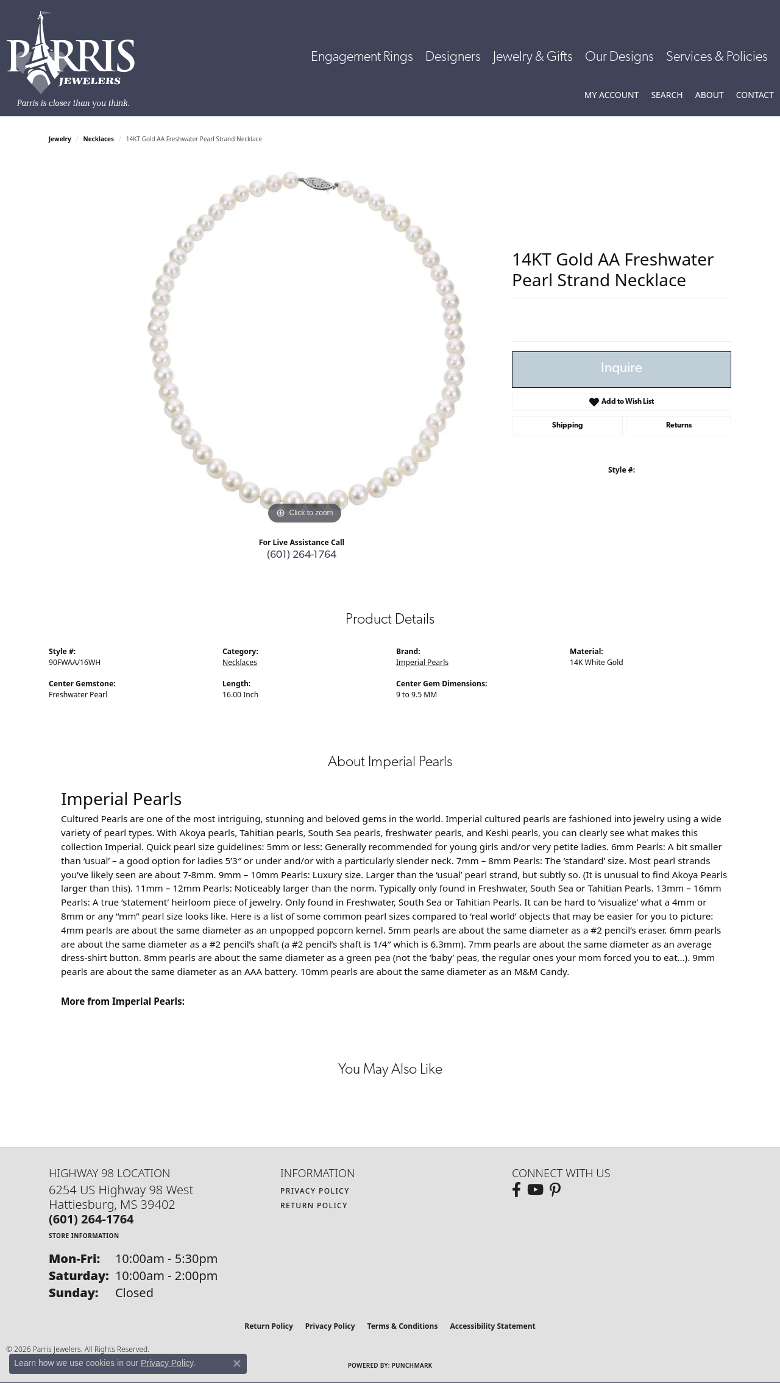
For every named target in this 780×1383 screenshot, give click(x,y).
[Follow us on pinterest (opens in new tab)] (555, 1190)
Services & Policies (717, 58)
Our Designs (619, 58)
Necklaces (99, 139)
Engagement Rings (362, 58)
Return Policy (314, 1205)
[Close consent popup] (237, 1363)
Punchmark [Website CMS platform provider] (412, 1365)
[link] (755, 95)
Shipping (567, 425)
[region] (305, 344)
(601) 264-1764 (301, 555)
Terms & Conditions (402, 1326)
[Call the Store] (91, 1219)
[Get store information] (84, 1235)
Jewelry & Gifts (533, 58)
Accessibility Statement (492, 1326)
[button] (611, 95)
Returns (679, 425)
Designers (453, 58)
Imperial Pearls (422, 662)
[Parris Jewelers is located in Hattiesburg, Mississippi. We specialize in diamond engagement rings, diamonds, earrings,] (76, 59)
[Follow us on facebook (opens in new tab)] (516, 1190)
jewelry (60, 139)
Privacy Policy (315, 1191)
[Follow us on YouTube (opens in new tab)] (535, 1190)
